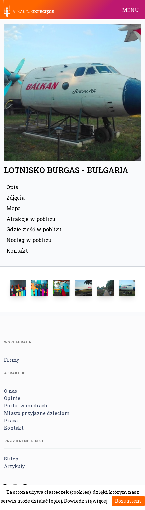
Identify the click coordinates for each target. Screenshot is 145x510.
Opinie (12, 398)
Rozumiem (128, 501)
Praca (11, 420)
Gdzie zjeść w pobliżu (34, 229)
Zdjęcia (15, 197)
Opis (12, 187)
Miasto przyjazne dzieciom (37, 413)
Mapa (13, 208)
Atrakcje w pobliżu (30, 218)
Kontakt (17, 250)
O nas (10, 391)
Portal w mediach (25, 405)
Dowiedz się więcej (85, 501)
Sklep (11, 459)
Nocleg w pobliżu (29, 239)
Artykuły (14, 466)
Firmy (11, 360)
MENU (130, 9)
